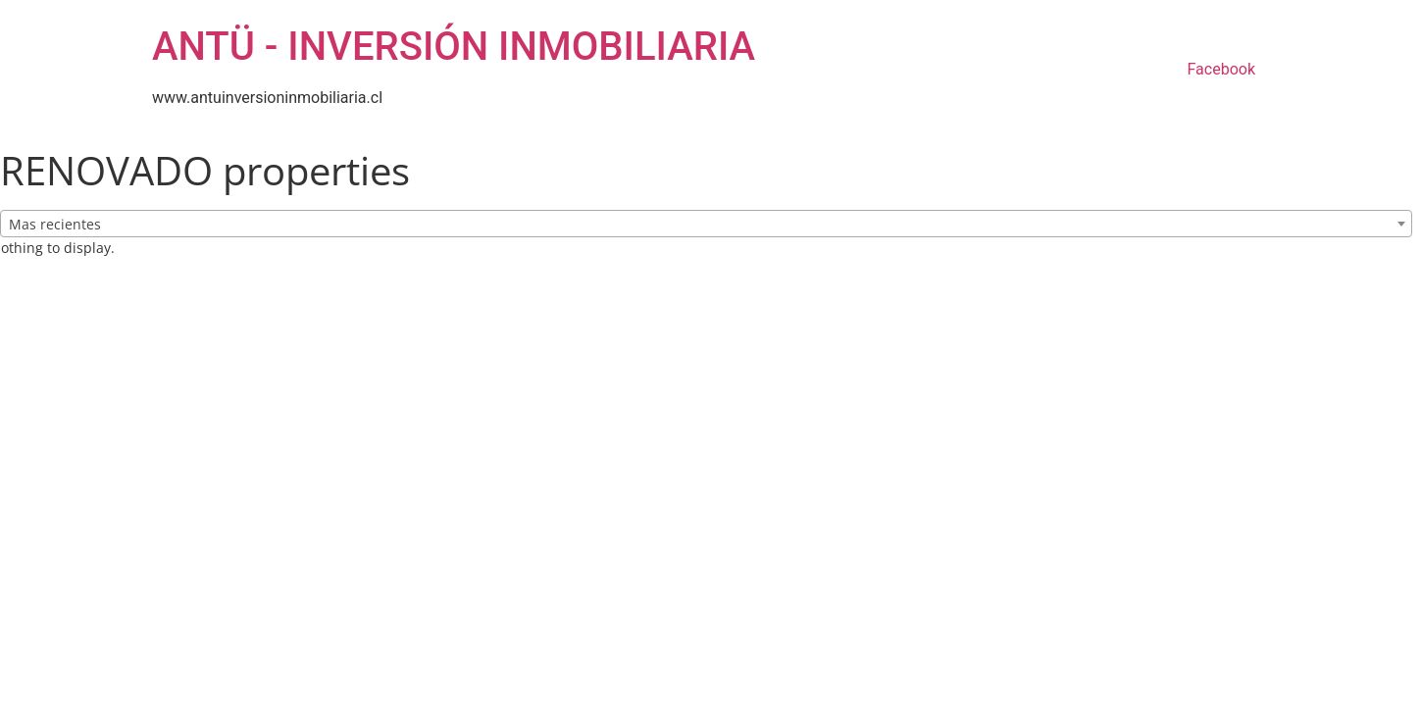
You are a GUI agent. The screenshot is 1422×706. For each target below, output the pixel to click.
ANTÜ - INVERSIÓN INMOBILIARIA (453, 47)
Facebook (1221, 69)
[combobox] (706, 223)
